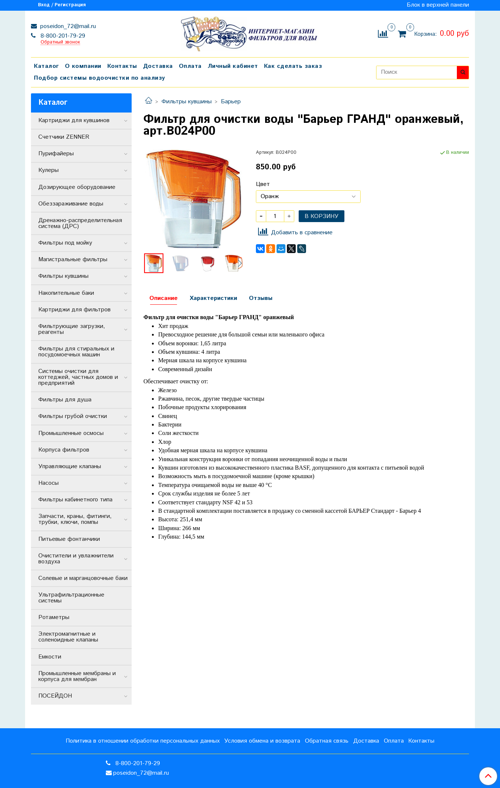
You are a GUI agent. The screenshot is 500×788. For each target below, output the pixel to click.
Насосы (48, 483)
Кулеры (48, 170)
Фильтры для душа (64, 399)
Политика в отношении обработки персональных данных (143, 741)
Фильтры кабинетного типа (75, 499)
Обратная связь (326, 741)
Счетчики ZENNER (63, 137)
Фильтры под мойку (65, 243)
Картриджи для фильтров (74, 309)
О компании (83, 66)
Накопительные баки (66, 293)
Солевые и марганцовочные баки (83, 578)
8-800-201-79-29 (62, 36)
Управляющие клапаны (69, 466)
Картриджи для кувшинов (74, 120)
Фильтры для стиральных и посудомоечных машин (76, 352)
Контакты (122, 66)
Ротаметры (53, 617)
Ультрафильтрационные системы (71, 598)
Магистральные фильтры (72, 259)
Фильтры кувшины (187, 101)
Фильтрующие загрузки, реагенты (71, 329)
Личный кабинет (233, 66)
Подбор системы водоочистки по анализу (99, 78)
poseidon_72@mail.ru (67, 26)
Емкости (49, 657)
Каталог (46, 66)
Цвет (263, 184)
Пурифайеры (56, 153)
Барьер (231, 101)
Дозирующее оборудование (76, 187)
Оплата (190, 66)
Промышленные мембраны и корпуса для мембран (77, 676)
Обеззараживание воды (70, 204)
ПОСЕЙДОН (55, 696)
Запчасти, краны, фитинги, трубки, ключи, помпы (75, 519)
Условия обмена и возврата (262, 741)
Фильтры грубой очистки (72, 416)
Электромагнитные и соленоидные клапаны (68, 637)
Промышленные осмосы (71, 433)
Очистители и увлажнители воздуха (76, 559)
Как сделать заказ (293, 66)
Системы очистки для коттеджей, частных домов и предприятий (78, 377)
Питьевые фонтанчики (69, 539)
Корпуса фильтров (63, 450)
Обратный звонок (60, 42)
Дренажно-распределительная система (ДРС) (80, 223)
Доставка (158, 66)
